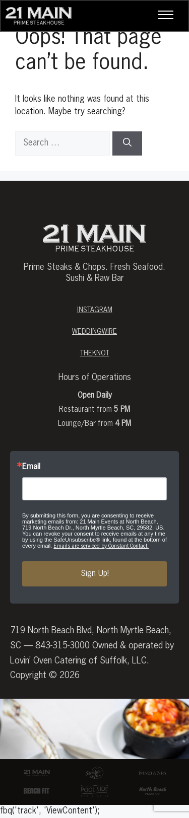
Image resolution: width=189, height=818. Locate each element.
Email (31, 467)
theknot (94, 353)
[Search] (127, 143)
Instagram (94, 310)
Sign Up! (95, 574)
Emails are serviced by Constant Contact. (101, 546)
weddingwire (94, 331)
